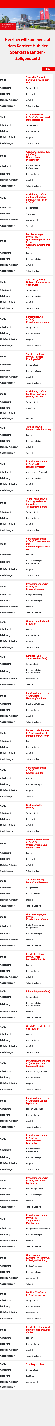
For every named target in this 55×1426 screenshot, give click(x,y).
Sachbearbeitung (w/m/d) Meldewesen (37, 881)
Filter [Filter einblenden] (48, 69)
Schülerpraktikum (35, 1364)
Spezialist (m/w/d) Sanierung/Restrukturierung (38, 80)
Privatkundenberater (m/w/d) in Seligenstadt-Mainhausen (37, 1219)
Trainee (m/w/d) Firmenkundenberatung (38, 428)
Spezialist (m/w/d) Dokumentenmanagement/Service (38, 282)
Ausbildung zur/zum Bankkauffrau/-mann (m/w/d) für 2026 (36, 394)
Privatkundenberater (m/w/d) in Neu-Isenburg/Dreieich (37, 464)
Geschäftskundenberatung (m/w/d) (38, 1027)
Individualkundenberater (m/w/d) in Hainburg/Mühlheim (38, 696)
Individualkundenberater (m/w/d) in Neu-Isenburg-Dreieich (38, 1063)
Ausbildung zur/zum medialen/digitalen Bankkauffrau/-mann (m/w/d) (36, 198)
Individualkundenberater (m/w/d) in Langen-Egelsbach (38, 1101)
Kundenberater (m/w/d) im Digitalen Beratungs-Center (38, 1330)
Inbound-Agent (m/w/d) (38, 991)
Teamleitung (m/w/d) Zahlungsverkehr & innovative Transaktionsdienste (36, 503)
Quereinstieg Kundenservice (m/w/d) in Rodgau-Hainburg (38, 1258)
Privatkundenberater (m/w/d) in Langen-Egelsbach (37, 1181)
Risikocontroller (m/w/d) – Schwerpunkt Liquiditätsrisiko (38, 117)
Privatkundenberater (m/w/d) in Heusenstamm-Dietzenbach (37, 1139)
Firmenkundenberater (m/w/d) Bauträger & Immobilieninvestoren (37, 733)
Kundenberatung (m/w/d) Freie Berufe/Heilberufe (35, 957)
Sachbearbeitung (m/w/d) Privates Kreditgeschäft (35, 357)
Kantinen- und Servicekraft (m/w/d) (36, 657)
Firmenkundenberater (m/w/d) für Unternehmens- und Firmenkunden (37, 843)
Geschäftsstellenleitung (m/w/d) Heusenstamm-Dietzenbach (38, 156)
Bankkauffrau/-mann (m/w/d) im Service (36, 1293)
